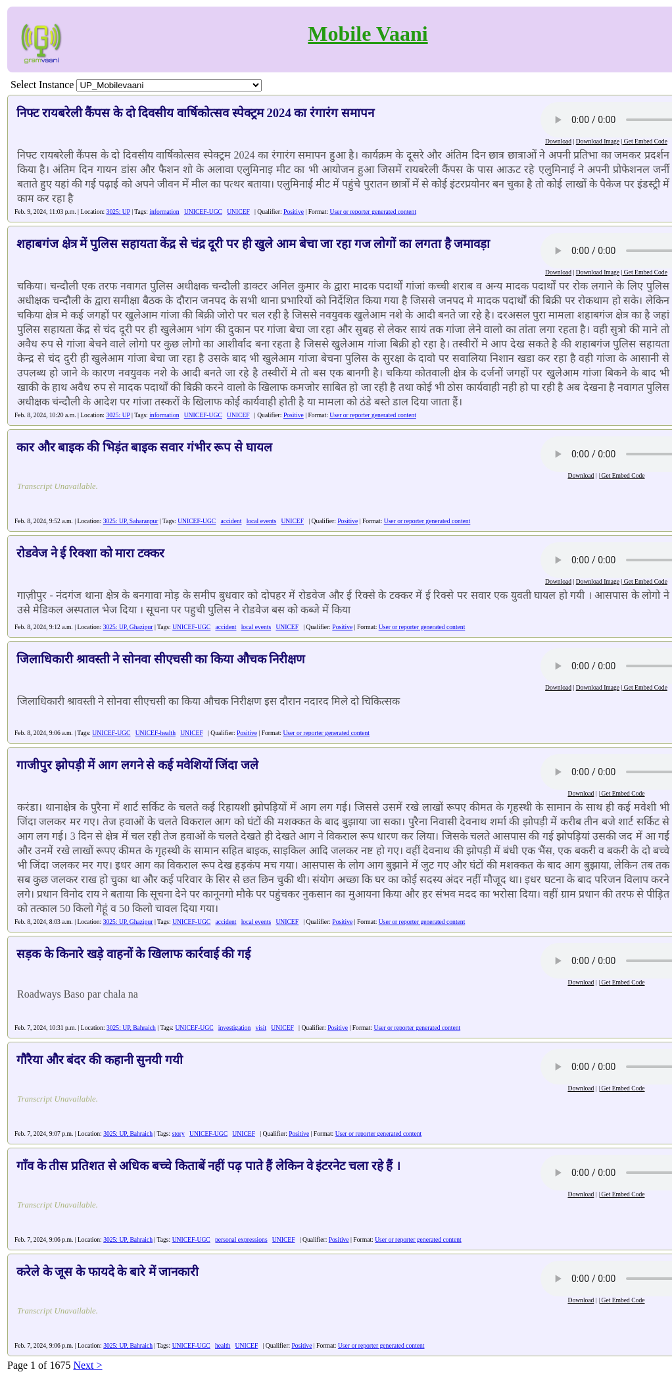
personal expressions (241, 1239)
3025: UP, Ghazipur (128, 626)
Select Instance (42, 84)
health (222, 1345)
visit (261, 1027)
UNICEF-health (155, 732)
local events (262, 520)
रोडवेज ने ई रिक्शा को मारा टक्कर (90, 553)
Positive (293, 211)
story (178, 1133)
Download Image (597, 141)
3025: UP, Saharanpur (130, 520)
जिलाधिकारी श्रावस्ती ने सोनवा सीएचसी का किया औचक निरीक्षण (160, 659)
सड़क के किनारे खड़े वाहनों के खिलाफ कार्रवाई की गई (133, 954)
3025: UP (118, 211)
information (164, 211)
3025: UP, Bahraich (131, 1027)
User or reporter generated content (372, 211)
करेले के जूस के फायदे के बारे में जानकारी (107, 1272)
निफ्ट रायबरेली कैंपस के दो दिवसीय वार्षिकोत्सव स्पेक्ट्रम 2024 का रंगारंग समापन (195, 113)
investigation (234, 1027)
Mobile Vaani (367, 33)
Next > (87, 1365)
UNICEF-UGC (203, 211)
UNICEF (238, 211)
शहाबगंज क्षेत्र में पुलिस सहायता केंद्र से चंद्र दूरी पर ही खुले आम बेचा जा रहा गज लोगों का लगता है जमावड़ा (253, 244)
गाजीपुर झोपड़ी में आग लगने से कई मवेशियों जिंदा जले (137, 765)
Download (558, 141)
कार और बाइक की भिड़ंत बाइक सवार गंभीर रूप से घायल (144, 447)
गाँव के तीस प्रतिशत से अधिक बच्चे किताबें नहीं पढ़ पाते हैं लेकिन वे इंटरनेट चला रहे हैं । (208, 1166)
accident (230, 520)
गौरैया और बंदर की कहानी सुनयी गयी (99, 1060)
